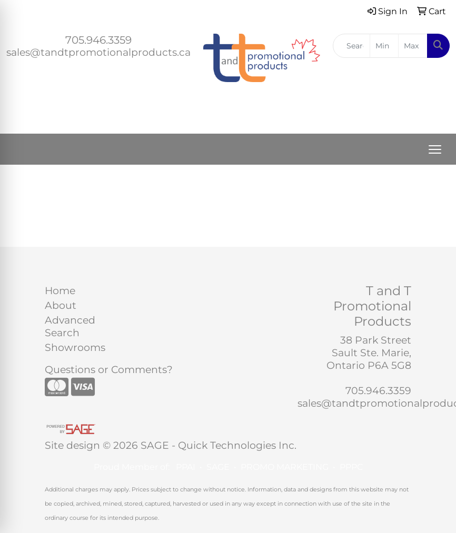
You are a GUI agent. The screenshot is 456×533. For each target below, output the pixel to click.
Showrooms (70, 347)
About (60, 305)
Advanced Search (70, 326)
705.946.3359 (98, 40)
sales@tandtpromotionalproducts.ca (98, 52)
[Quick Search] (351, 46)
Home (60, 291)
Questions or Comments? (109, 370)
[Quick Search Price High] (413, 46)
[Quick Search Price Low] (384, 46)
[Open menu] (434, 149)
